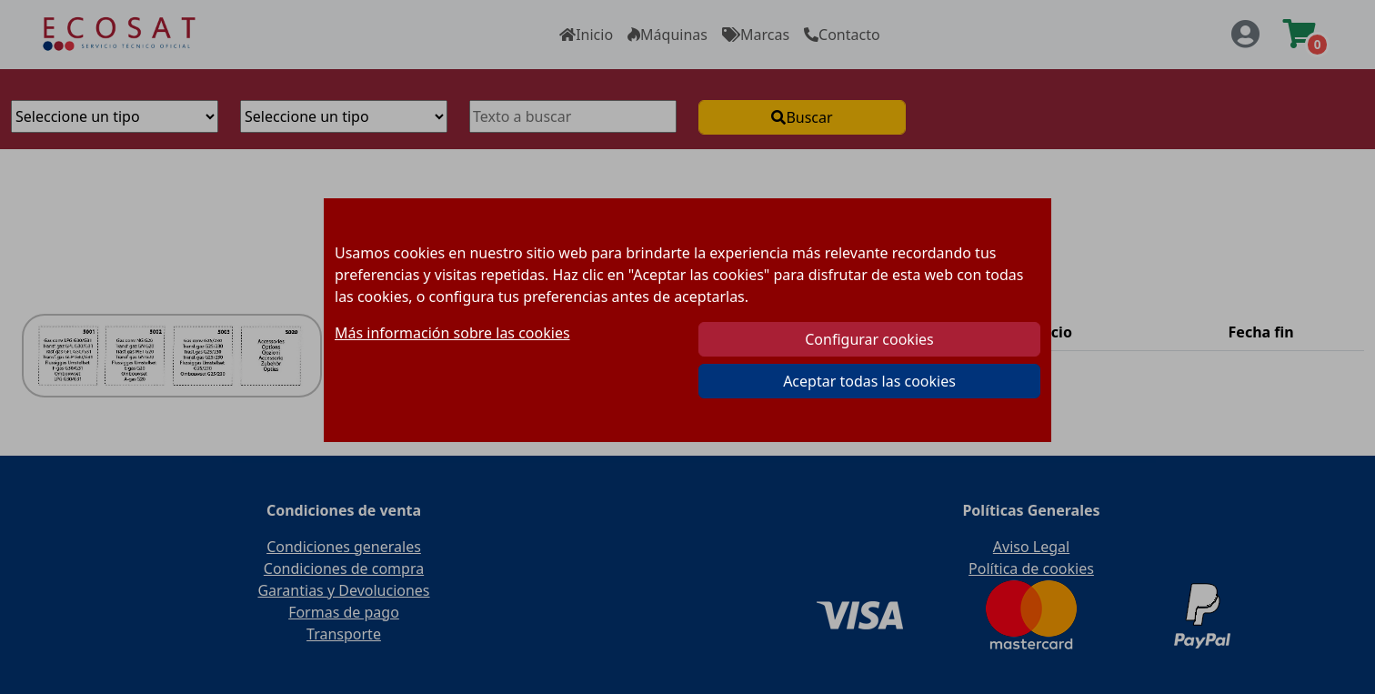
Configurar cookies (869, 339)
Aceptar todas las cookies (869, 381)
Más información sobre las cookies (452, 333)
